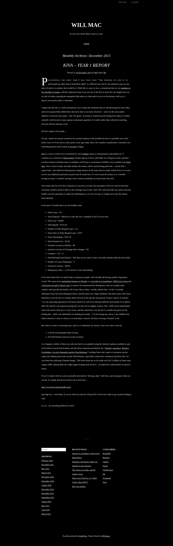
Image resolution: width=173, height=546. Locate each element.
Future (105, 466)
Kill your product (79, 487)
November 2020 (47, 481)
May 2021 (45, 469)
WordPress (83, 536)
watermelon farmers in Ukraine (74, 281)
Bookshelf (107, 454)
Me (104, 73)
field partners (68, 158)
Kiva (81, 147)
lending (85, 154)
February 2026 (47, 461)
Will (96, 73)
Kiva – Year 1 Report (86, 65)
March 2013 (46, 514)
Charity (105, 462)
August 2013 (46, 502)
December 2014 (47, 489)
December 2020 (47, 477)
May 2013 (45, 506)
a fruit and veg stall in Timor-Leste (55, 285)
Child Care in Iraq (120, 281)
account (73, 147)
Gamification (108, 470)
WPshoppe (106, 536)
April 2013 (45, 510)
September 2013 (47, 498)
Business (106, 458)
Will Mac (86, 25)
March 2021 (46, 473)
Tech (104, 482)
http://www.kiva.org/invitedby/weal (56, 387)
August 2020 (46, 485)
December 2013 (47, 493)
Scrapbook (107, 478)
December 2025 (47, 465)
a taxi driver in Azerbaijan (101, 281)
